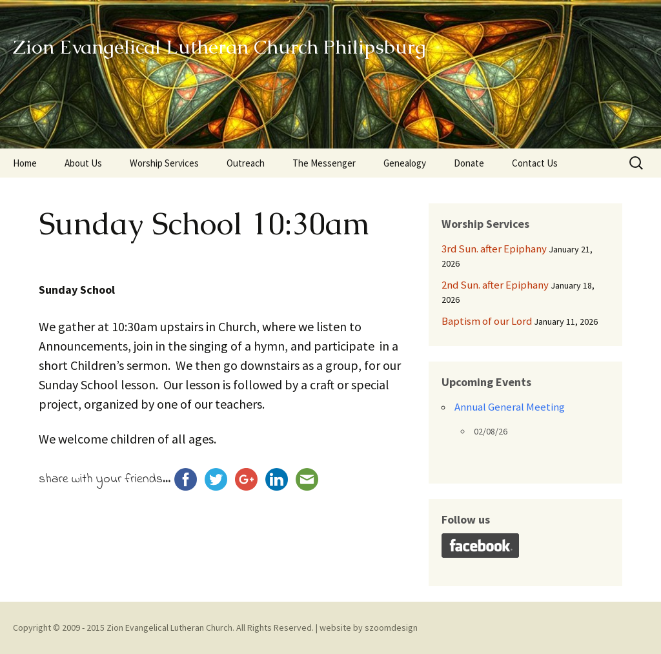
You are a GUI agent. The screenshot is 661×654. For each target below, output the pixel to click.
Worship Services (164, 163)
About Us (83, 163)
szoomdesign (391, 627)
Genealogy (404, 163)
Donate (469, 163)
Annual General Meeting (509, 407)
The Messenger (324, 163)
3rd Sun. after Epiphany (494, 248)
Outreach (246, 163)
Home (25, 163)
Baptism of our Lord (487, 321)
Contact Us (535, 163)
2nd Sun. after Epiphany (495, 285)
